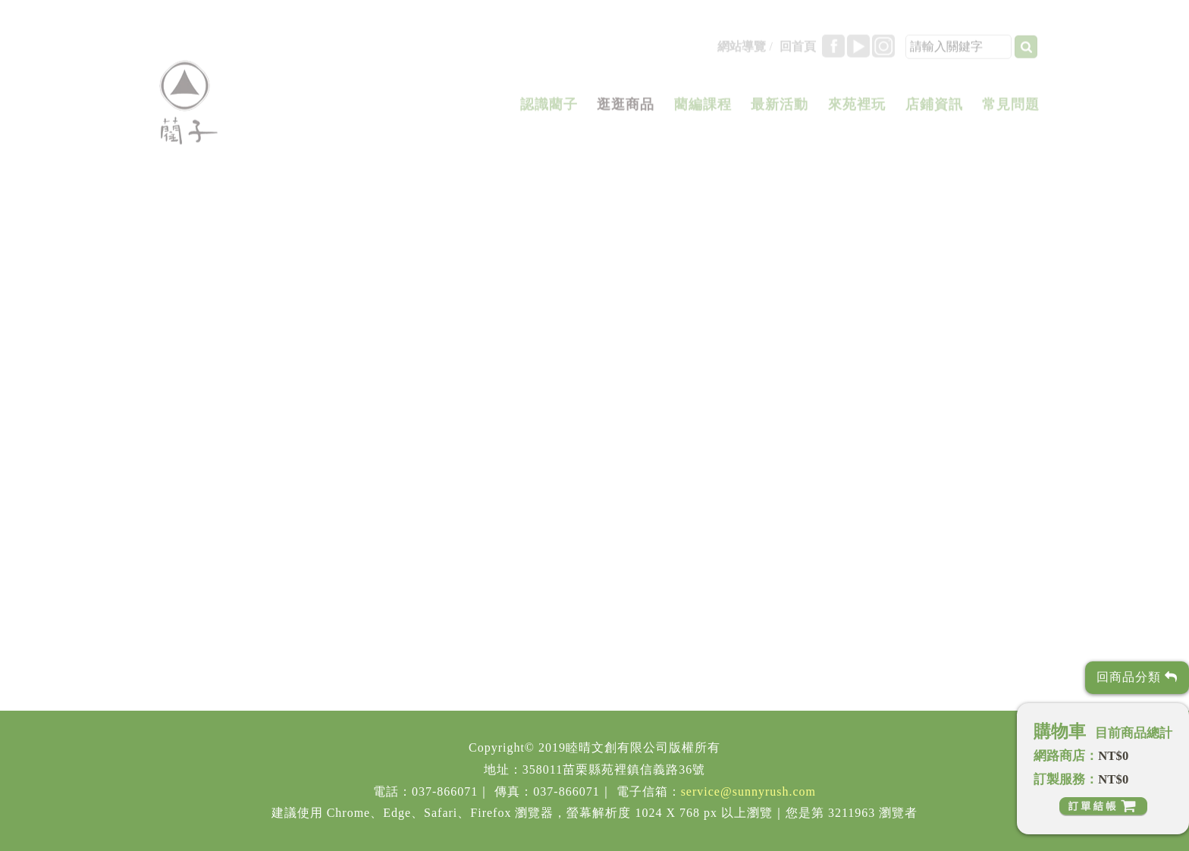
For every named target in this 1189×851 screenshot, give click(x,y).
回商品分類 (1137, 676)
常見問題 (1011, 109)
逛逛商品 (625, 109)
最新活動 (779, 109)
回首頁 (798, 51)
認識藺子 (549, 109)
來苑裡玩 (857, 109)
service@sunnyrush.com (748, 791)
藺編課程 (703, 109)
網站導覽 (741, 51)
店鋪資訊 (934, 109)
